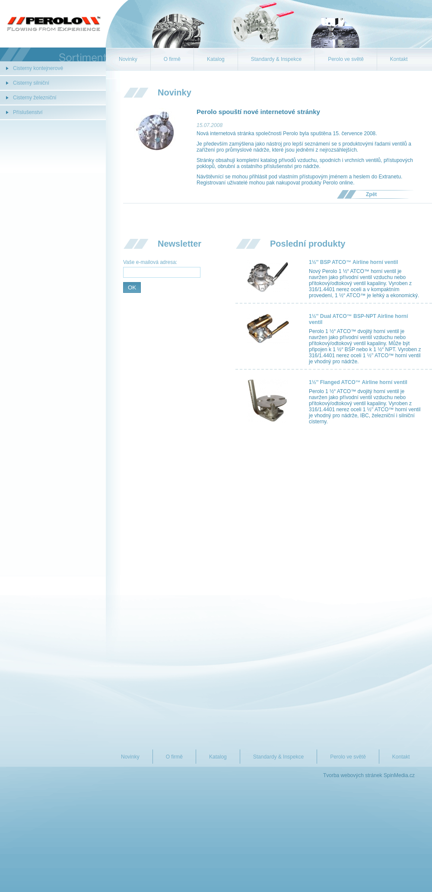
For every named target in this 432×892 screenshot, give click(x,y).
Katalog (216, 59)
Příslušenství (28, 112)
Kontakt (399, 59)
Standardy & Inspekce (276, 59)
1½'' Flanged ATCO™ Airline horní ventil (358, 382)
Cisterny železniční (35, 98)
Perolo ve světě (346, 59)
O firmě (172, 59)
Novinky (128, 59)
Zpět (371, 194)
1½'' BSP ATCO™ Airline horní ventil (353, 262)
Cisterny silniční (31, 83)
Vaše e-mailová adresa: (150, 262)
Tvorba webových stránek (352, 775)
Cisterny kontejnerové (38, 68)
